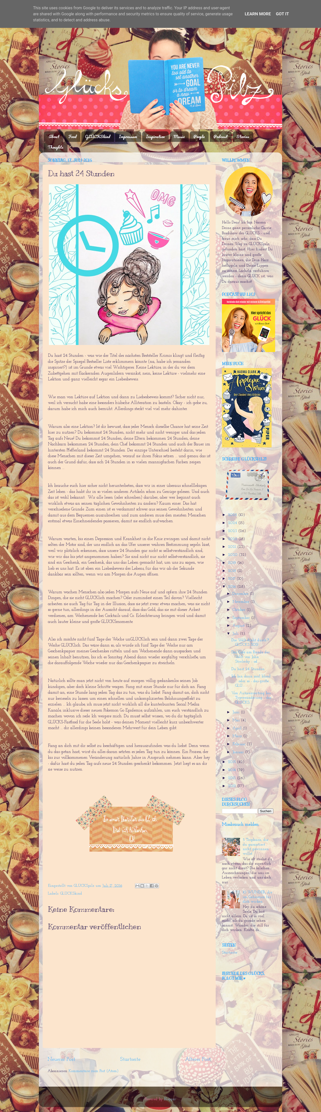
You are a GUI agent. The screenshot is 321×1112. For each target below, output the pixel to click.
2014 (232, 770)
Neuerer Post (61, 1059)
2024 (233, 523)
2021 (232, 547)
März (237, 736)
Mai (236, 720)
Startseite (130, 1059)
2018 (232, 571)
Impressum (128, 136)
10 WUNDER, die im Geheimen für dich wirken (257, 897)
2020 (233, 555)
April (237, 728)
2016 (232, 587)
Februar (239, 744)
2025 (233, 515)
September (241, 618)
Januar (238, 752)
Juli (236, 634)
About (54, 136)
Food (72, 136)
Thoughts (55, 147)
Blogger (170, 1099)
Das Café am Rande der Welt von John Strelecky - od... (250, 657)
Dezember (241, 594)
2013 (232, 778)
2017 (232, 579)
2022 (233, 539)
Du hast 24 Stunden (248, 669)
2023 (233, 531)
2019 (232, 563)
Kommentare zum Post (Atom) (93, 1071)
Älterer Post (198, 1059)
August (239, 626)
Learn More (258, 13)
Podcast (220, 136)
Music (179, 136)
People (199, 136)
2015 (232, 762)
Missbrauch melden (240, 825)
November (241, 602)
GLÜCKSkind (97, 136)
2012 (232, 786)
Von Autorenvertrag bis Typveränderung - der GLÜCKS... (251, 698)
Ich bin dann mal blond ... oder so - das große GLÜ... (251, 681)
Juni (236, 712)
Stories (242, 136)
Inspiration (155, 136)
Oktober (239, 610)
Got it (282, 13)
